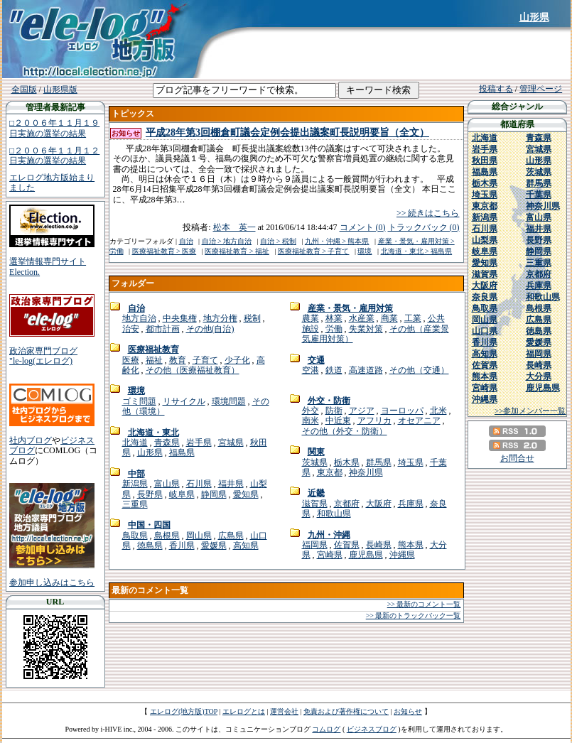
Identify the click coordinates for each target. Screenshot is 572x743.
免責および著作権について (346, 711)
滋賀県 (315, 504)
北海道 (135, 443)
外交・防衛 (329, 401)
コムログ (326, 729)
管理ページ (540, 89)
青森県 (167, 443)
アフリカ (374, 420)
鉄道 (333, 370)
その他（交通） (419, 370)
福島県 (182, 452)
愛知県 (246, 494)
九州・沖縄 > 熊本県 (337, 241)
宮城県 (231, 443)
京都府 (347, 504)
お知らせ (408, 711)
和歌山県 (334, 514)
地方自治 (139, 318)
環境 (364, 251)
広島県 (231, 536)
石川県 (199, 484)
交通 (316, 360)
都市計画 (163, 329)
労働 (333, 329)
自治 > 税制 (278, 241)
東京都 (329, 472)
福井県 (231, 484)
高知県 (246, 546)
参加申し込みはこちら (52, 582)
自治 (186, 241)
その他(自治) (210, 329)
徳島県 (150, 546)
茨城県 (315, 462)
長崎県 (379, 545)
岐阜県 (182, 494)
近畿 (316, 493)
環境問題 (229, 401)
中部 (136, 474)
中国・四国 (149, 525)
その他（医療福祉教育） (192, 370)
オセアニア (419, 420)
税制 (252, 318)
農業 (310, 318)
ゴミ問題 (139, 401)
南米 (310, 420)
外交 (310, 411)
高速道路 (366, 370)
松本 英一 (234, 227)
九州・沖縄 (329, 535)
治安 (130, 329)
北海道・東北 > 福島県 (417, 251)
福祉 (154, 360)
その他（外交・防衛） (344, 431)
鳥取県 (135, 536)
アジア (361, 411)
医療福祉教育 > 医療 (164, 251)
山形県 (534, 17)
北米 (438, 411)
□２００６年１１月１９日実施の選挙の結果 (54, 128)
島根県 (167, 536)
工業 (412, 318)
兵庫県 (410, 504)
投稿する (496, 89)
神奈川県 (366, 472)
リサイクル (184, 401)
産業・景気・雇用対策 (350, 308)
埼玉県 (410, 462)
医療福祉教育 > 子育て (314, 251)
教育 (177, 360)
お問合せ (517, 458)
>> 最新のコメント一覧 (424, 604)
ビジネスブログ (371, 729)
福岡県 (315, 545)
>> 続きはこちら (428, 213)
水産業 (361, 318)
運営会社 (284, 711)
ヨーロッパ (402, 411)
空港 (310, 370)
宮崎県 (329, 555)
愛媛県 (214, 546)
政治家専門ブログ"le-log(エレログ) (43, 356)
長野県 (150, 494)
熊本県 (410, 545)
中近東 (338, 420)
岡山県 (199, 536)
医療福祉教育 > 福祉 (237, 251)
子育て (205, 360)
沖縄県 (402, 555)
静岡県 (214, 494)
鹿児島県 (366, 555)
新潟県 (135, 484)
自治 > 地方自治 (227, 241)
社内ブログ (30, 440)
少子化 (237, 360)
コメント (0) (363, 227)
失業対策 (366, 329)
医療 (130, 360)
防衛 (333, 411)
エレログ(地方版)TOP (183, 711)
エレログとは (243, 711)
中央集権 (180, 318)
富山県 (167, 484)
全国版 (24, 89)
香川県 (182, 546)
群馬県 (379, 462)
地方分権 (220, 318)
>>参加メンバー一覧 (530, 410)
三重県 (135, 504)
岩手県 (199, 443)
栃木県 (347, 462)
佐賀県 (347, 545)
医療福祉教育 (153, 349)
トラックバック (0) (424, 227)
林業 (333, 318)
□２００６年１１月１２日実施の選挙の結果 (54, 156)
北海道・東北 (153, 433)
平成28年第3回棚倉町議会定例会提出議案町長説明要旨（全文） (287, 132)
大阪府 (379, 504)
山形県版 (60, 89)
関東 (316, 452)
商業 (389, 318)
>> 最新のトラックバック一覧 (413, 615)
